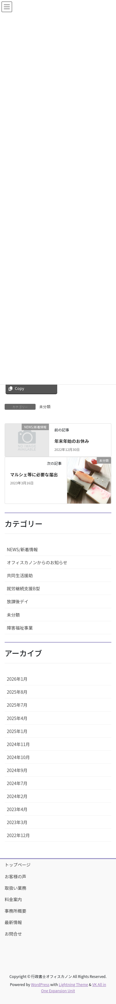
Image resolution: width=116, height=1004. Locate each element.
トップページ (18, 865)
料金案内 (13, 899)
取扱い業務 (15, 888)
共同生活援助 (20, 575)
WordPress (40, 984)
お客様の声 (15, 876)
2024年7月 (17, 783)
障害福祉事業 (20, 628)
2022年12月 (18, 835)
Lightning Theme (73, 984)
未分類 (44, 406)
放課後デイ (17, 601)
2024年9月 (17, 770)
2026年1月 (17, 679)
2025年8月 (17, 692)
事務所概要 (15, 911)
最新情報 (13, 922)
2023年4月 (17, 809)
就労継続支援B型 (23, 588)
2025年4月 (17, 718)
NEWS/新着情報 (22, 549)
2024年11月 (18, 744)
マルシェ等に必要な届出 (34, 474)
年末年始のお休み (71, 441)
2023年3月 (17, 822)
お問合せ (13, 934)
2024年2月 (17, 796)
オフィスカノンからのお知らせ (37, 562)
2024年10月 (18, 757)
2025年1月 (17, 731)
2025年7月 (17, 705)
